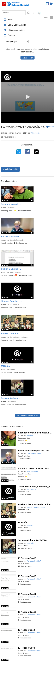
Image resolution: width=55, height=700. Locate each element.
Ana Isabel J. (14, 305)
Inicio (10, 20)
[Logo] (7, 77)
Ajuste (51, 126)
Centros (11, 35)
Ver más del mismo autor (27, 415)
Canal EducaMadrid (17, 25)
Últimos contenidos (16, 30)
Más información (10, 169)
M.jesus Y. (35, 133)
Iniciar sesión (27, 58)
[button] (27, 97)
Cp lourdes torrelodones (19, 337)
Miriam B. (13, 208)
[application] (27, 97)
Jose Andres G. (15, 272)
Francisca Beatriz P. (34, 561)
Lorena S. (13, 402)
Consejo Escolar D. (17, 240)
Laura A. (13, 369)
